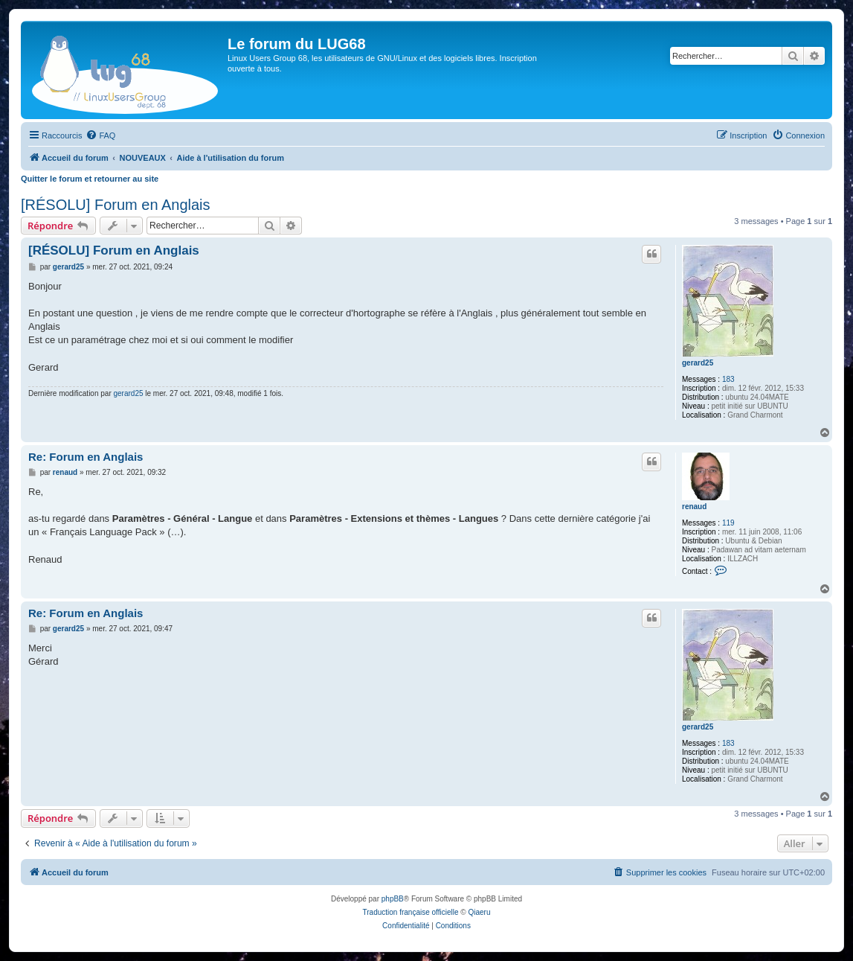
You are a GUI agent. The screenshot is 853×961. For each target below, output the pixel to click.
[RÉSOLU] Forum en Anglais (115, 205)
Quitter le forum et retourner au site (89, 178)
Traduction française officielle (411, 912)
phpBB (393, 899)
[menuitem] (100, 135)
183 (728, 379)
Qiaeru (479, 912)
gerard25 (697, 363)
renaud (694, 506)
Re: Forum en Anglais (85, 456)
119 (728, 523)
